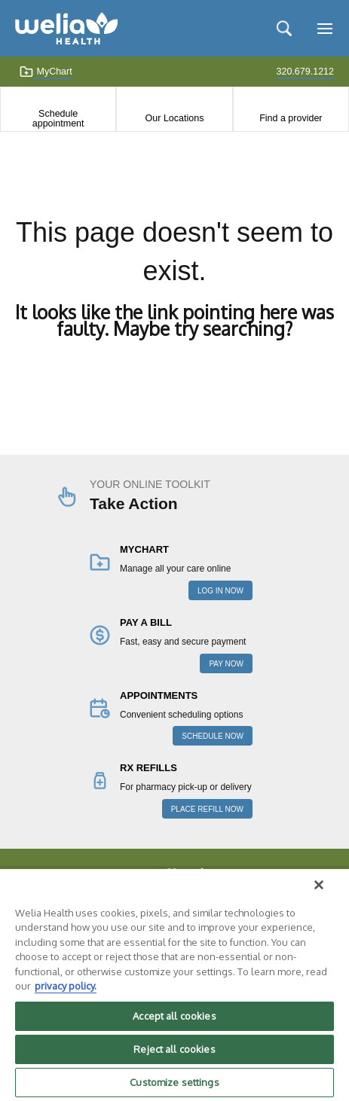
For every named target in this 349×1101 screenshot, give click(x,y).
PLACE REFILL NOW (207, 809)
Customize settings (174, 1082)
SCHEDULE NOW (212, 736)
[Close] (318, 884)
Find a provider (290, 118)
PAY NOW (226, 664)
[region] (174, 984)
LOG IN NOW (220, 591)
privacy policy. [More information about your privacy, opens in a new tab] (65, 986)
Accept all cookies (174, 1016)
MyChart (45, 71)
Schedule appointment (58, 118)
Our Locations (174, 118)
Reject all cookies (174, 1049)
